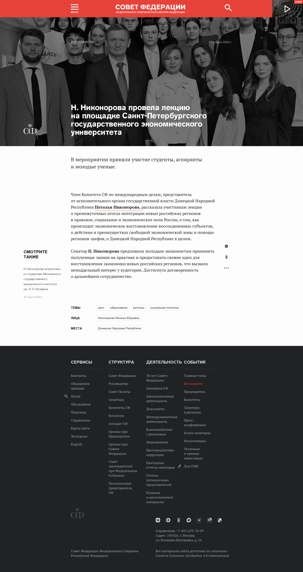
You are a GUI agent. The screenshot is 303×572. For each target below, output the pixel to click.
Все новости (82, 42)
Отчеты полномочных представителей (158, 480)
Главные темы (195, 375)
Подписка (78, 412)
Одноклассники (226, 257)
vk (158, 520)
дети (101, 307)
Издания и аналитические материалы (159, 497)
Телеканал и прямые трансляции (193, 453)
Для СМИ (191, 466)
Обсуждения (80, 404)
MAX (189, 520)
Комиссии (116, 415)
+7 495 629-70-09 (190, 531)
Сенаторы (116, 399)
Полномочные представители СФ (120, 488)
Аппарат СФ (118, 423)
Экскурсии (79, 436)
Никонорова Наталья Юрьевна (118, 318)
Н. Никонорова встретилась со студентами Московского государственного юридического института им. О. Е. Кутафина (42, 279)
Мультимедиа (195, 441)
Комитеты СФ (119, 407)
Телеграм (199, 520)
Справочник (80, 420)
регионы (138, 307)
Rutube (209, 520)
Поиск (76, 396)
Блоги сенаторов (197, 433)
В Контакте (226, 246)
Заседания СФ (157, 388)
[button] (75, 8)
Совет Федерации (122, 375)
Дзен (168, 520)
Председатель (194, 391)
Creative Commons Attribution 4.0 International (192, 555)
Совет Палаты (119, 391)
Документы (155, 409)
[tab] (226, 259)
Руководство (118, 383)
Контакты (78, 375)
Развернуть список (226, 268)
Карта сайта (80, 428)
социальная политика (164, 307)
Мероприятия (157, 442)
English (76, 444)
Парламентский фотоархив (220, 520)
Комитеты (192, 399)
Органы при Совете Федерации (118, 449)
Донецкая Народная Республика (119, 328)
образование (118, 307)
